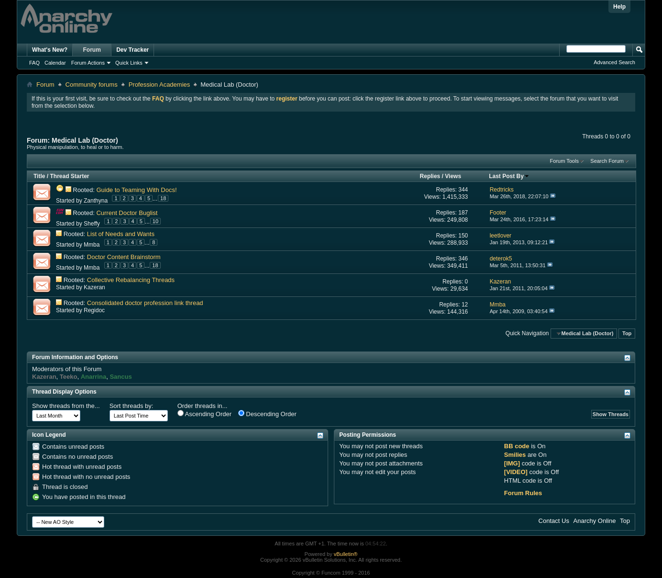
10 (155, 221)
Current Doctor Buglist (126, 212)
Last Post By (509, 176)
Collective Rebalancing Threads (131, 279)
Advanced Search (614, 62)
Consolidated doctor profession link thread (145, 302)
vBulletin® (346, 554)
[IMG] (512, 463)
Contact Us (554, 520)
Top (626, 333)
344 (463, 189)
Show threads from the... (66, 405)
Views (453, 176)
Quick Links (129, 63)
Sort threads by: (132, 405)
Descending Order (267, 414)
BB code (517, 446)
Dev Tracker (132, 49)
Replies (430, 176)
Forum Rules (523, 493)
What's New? (49, 49)
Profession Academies (159, 84)
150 (463, 235)
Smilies (515, 454)
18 (163, 198)
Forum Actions (88, 63)
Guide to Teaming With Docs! (136, 189)
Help (619, 6)
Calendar (55, 63)
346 (463, 258)
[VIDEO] (516, 472)
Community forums (92, 84)
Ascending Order (204, 414)
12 (465, 304)
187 (463, 212)
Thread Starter (69, 176)
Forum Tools (564, 161)
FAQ (34, 63)
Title (39, 176)
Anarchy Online (595, 520)
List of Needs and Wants (120, 234)
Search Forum (607, 161)
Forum (92, 49)
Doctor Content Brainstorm (124, 257)
